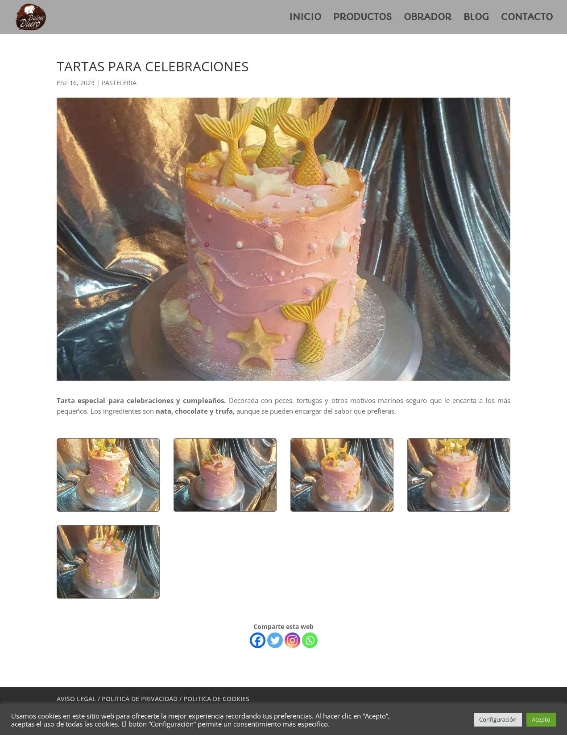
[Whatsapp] (310, 640)
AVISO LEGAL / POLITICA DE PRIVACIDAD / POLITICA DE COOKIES (153, 698)
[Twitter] (275, 640)
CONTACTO (527, 18)
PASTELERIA (119, 82)
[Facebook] (257, 640)
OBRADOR (427, 18)
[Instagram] (292, 640)
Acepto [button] (541, 719)
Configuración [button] (498, 719)
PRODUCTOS (362, 18)
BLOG (476, 18)
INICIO (305, 18)
